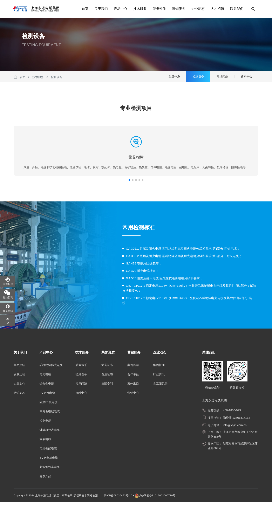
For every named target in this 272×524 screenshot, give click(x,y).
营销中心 (133, 414)
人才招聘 (216, 9)
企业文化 (19, 405)
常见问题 (81, 405)
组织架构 (19, 414)
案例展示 (133, 386)
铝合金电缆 (47, 405)
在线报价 (8, 284)
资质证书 (107, 396)
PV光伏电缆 (47, 414)
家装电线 (45, 460)
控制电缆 (45, 442)
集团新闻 (159, 386)
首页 (84, 9)
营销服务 (178, 9)
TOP (7, 322)
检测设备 (56, 77)
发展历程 (19, 396)
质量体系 (81, 386)
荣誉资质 (158, 9)
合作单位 (133, 396)
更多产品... (47, 497)
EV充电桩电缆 (49, 479)
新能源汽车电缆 (50, 488)
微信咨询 (8, 297)
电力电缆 (45, 396)
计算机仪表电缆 (50, 451)
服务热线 (8, 310)
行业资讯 (159, 396)
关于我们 (100, 9)
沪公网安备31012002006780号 (156, 517)
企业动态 (197, 9)
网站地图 (92, 517)
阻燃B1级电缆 (48, 423)
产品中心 (120, 9)
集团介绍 (19, 386)
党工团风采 (160, 405)
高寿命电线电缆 (50, 433)
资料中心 (81, 414)
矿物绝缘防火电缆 (51, 386)
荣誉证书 (107, 386)
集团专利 (107, 405)
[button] (134, 201)
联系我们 (236, 9)
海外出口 (133, 405)
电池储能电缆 (48, 470)
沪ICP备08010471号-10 (118, 517)
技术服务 (139, 9)
